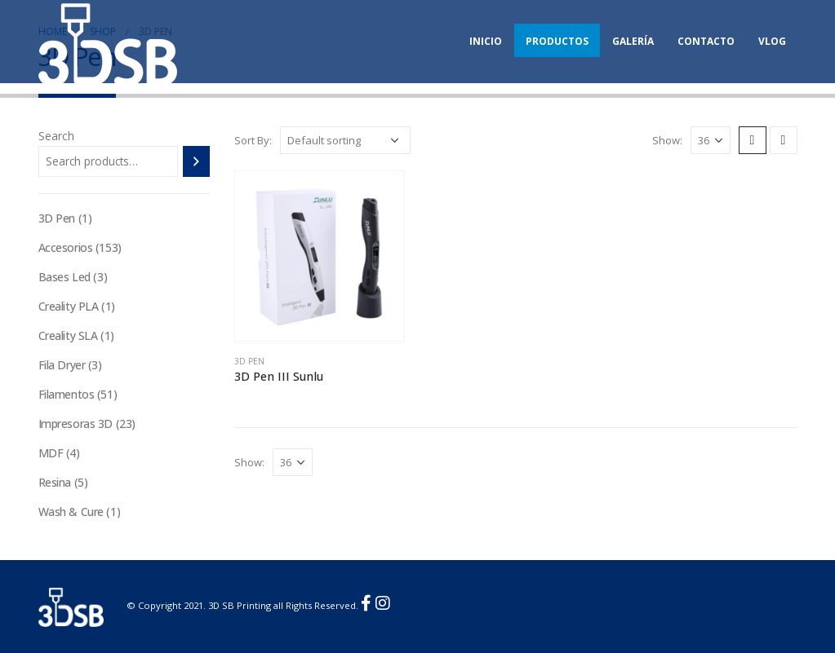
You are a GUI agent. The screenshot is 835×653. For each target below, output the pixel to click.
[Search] (196, 161)
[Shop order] (345, 140)
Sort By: (253, 140)
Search (56, 135)
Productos (557, 41)
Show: (667, 140)
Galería (633, 41)
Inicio (485, 41)
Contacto (706, 41)
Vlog (772, 41)
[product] (320, 256)
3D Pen (249, 361)
